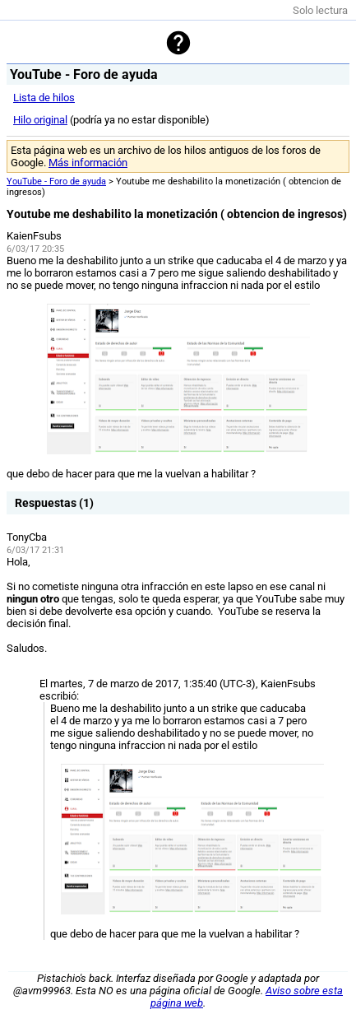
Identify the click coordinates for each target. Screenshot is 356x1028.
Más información (88, 162)
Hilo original (40, 120)
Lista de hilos (44, 97)
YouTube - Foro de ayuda (56, 181)
